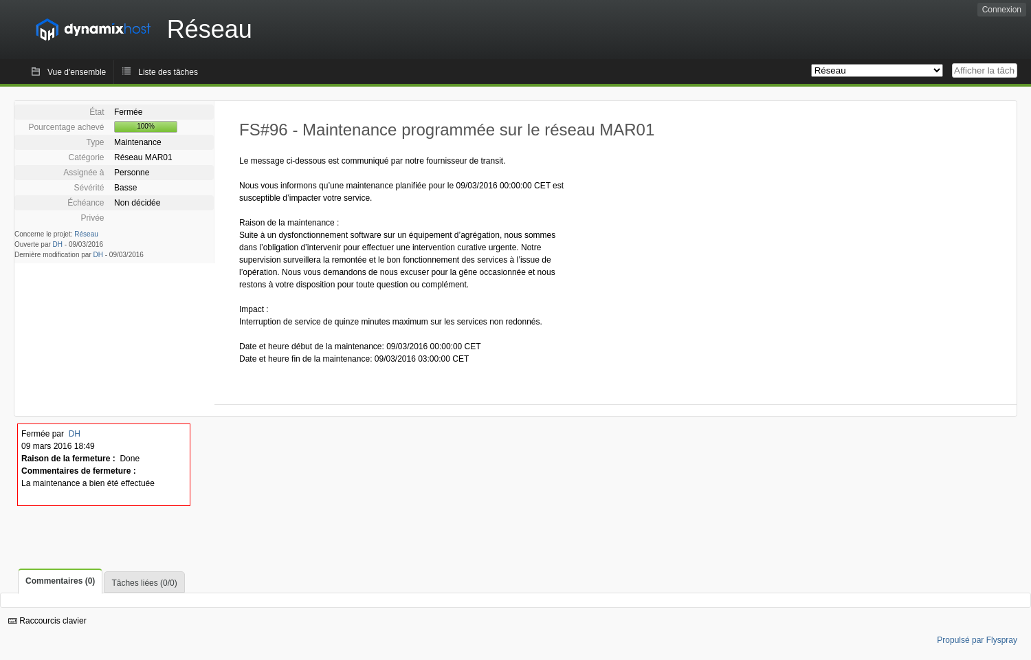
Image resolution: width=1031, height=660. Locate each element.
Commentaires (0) (60, 581)
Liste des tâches (168, 72)
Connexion (1001, 9)
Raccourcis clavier (47, 621)
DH (58, 244)
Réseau (86, 234)
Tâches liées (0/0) (144, 583)
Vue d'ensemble (76, 72)
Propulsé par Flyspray (977, 640)
